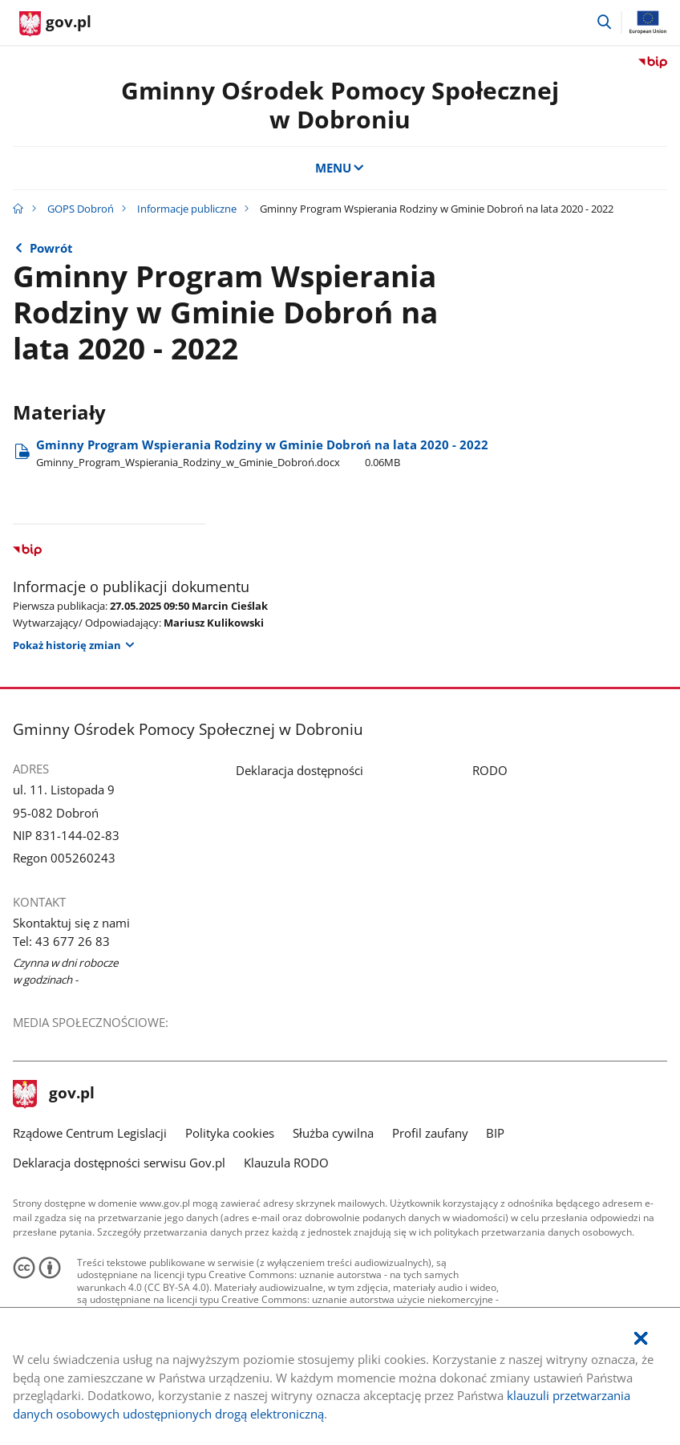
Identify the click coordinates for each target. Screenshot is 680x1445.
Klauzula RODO (286, 1163)
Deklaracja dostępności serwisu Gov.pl (119, 1163)
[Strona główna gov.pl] (55, 24)
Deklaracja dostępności (299, 770)
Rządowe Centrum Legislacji (90, 1133)
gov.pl (54, 1094)
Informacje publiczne (187, 208)
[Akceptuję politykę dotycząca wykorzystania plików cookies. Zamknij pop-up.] (640, 1338)
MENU (340, 168)
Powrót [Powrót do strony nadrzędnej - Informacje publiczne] (51, 248)
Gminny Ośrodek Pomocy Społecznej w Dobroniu (340, 105)
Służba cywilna (333, 1133)
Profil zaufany (430, 1133)
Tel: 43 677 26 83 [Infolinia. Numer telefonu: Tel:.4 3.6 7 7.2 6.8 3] (61, 941)
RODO (490, 770)
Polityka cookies (229, 1133)
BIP (495, 1133)
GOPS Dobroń (80, 208)
